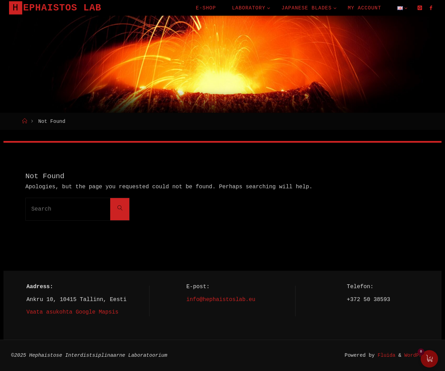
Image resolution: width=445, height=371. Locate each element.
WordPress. (419, 355)
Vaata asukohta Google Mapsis (73, 312)
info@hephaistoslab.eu (221, 299)
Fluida (384, 355)
